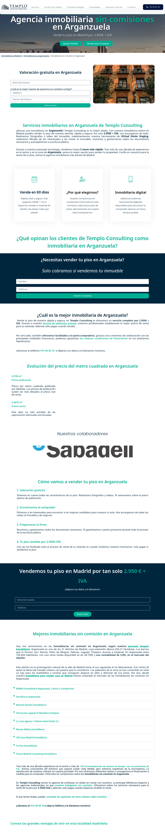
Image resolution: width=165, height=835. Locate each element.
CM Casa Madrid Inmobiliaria (31, 737)
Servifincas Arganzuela (28, 696)
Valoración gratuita (113, 7)
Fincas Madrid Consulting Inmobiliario (36, 753)
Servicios (35, 7)
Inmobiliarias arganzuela (36, 55)
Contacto (131, 7)
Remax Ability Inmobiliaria (30, 729)
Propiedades (94, 7)
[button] (82, 689)
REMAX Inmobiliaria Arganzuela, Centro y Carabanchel (45, 688)
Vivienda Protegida (75, 7)
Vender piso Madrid (53, 7)
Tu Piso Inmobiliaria (26, 745)
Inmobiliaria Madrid (11, 55)
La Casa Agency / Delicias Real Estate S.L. (37, 721)
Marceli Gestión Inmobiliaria (31, 704)
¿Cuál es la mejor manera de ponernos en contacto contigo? (41, 89)
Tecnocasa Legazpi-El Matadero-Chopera (37, 713)
